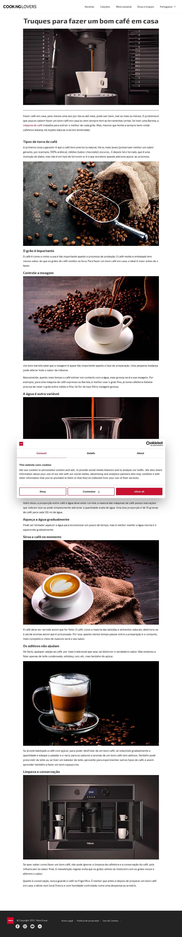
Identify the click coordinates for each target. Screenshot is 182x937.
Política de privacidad (88, 920)
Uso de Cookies (111, 920)
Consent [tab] (42, 453)
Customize (91, 491)
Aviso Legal (67, 920)
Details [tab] (91, 453)
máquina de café (32, 125)
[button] (174, 6)
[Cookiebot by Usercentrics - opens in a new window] (148, 443)
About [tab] (140, 453)
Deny (43, 491)
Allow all (139, 491)
